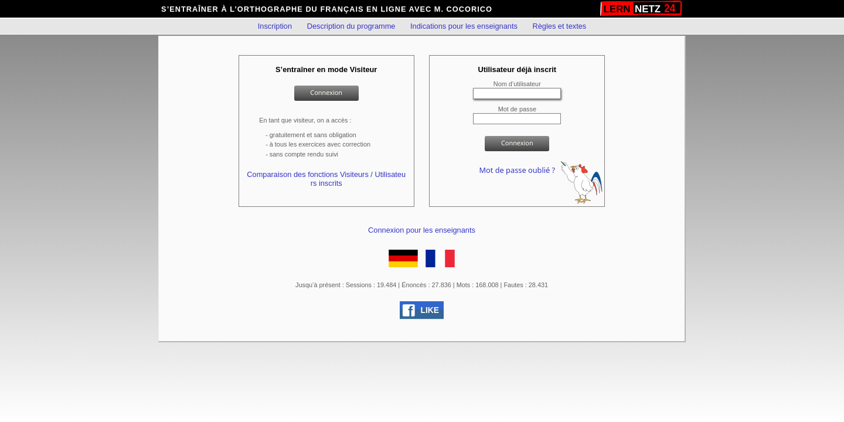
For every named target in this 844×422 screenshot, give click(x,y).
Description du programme (351, 26)
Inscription (275, 26)
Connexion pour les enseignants (421, 230)
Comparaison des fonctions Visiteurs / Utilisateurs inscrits (326, 179)
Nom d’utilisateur (517, 83)
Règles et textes (559, 26)
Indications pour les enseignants (464, 26)
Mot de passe (517, 109)
